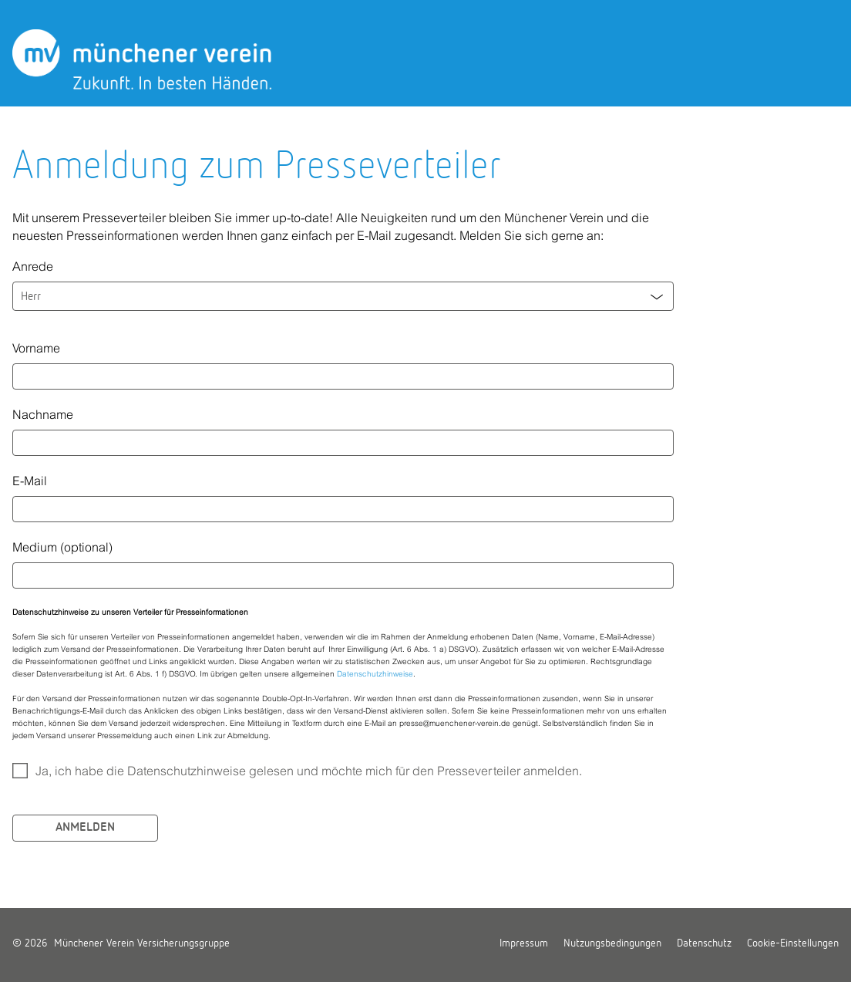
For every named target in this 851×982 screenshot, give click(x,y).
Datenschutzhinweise (375, 674)
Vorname (36, 348)
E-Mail (29, 481)
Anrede (32, 266)
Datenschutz (704, 943)
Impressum (524, 943)
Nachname (42, 414)
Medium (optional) (62, 547)
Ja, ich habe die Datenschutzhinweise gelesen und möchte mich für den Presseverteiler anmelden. (308, 771)
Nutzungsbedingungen (612, 943)
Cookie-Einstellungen (793, 943)
